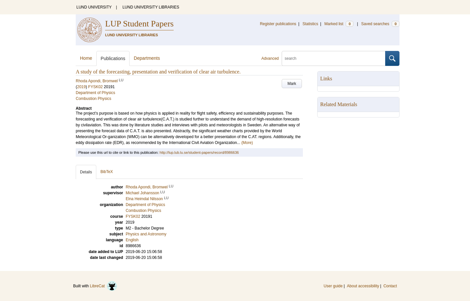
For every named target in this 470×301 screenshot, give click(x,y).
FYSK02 (95, 87)
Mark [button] (292, 83)
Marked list (338, 24)
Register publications (278, 24)
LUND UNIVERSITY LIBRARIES (150, 7)
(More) (247, 142)
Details (86, 172)
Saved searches (380, 24)
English (132, 240)
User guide (333, 286)
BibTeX (107, 171)
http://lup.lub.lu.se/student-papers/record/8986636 (199, 152)
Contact (390, 286)
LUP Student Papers (139, 23)
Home (86, 58)
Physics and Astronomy (146, 234)
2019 (81, 87)
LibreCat (103, 286)
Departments (147, 58)
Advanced (270, 58)
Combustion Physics (93, 98)
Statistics (310, 24)
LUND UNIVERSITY (94, 7)
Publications (113, 58)
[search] (333, 58)
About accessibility (363, 286)
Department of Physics (95, 92)
